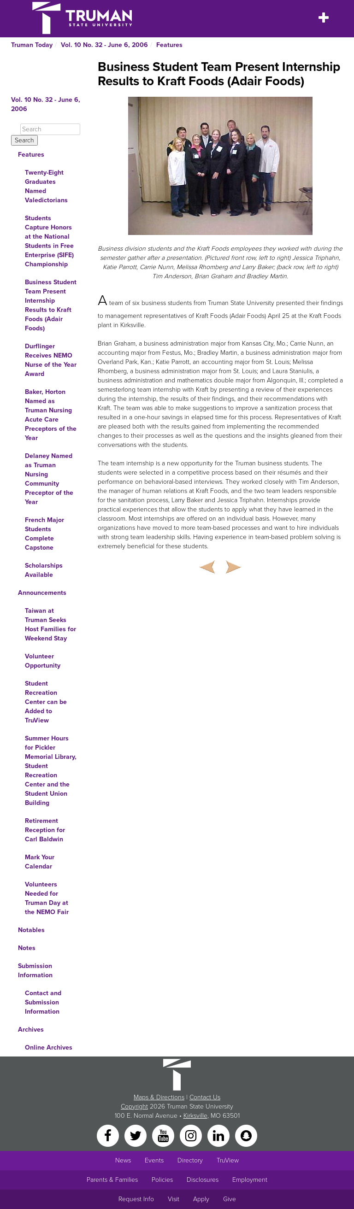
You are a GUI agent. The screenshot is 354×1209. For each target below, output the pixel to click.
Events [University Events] (154, 1160)
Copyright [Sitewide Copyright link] (134, 1106)
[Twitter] (136, 1135)
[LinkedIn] (219, 1135)
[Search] (50, 129)
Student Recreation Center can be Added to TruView (46, 702)
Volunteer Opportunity (42, 660)
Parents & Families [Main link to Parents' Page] (112, 1180)
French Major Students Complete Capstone (44, 534)
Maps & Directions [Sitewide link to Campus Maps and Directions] (159, 1097)
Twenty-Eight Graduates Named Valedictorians (46, 186)
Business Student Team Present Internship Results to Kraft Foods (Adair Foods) (51, 305)
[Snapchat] (246, 1135)
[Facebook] (109, 1135)
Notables (31, 930)
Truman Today (32, 45)
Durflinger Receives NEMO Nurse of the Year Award (51, 360)
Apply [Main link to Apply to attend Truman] (201, 1199)
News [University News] (123, 1160)
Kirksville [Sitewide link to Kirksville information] (195, 1116)
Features (169, 45)
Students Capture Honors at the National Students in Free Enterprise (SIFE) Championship (49, 241)
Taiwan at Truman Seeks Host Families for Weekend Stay (50, 624)
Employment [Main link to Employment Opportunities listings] (249, 1180)
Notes (26, 948)
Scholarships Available (44, 570)
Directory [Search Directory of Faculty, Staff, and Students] (190, 1160)
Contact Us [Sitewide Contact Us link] (204, 1097)
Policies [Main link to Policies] (162, 1180)
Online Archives (48, 1047)
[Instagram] (192, 1135)
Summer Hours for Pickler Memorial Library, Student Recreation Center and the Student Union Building (51, 770)
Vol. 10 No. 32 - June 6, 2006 (104, 45)
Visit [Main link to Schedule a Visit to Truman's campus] (173, 1199)
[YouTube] (164, 1135)
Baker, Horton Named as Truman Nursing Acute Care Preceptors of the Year (51, 415)
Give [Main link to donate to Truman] (229, 1199)
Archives (31, 1029)
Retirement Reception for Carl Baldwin (45, 830)
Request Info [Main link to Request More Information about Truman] (136, 1199)
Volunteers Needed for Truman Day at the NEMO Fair (47, 898)
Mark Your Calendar (39, 861)
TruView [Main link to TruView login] (228, 1160)
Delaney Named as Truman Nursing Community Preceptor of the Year (49, 479)
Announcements (42, 593)
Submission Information (35, 970)
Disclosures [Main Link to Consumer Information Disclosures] (202, 1180)
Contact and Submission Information (43, 1002)
